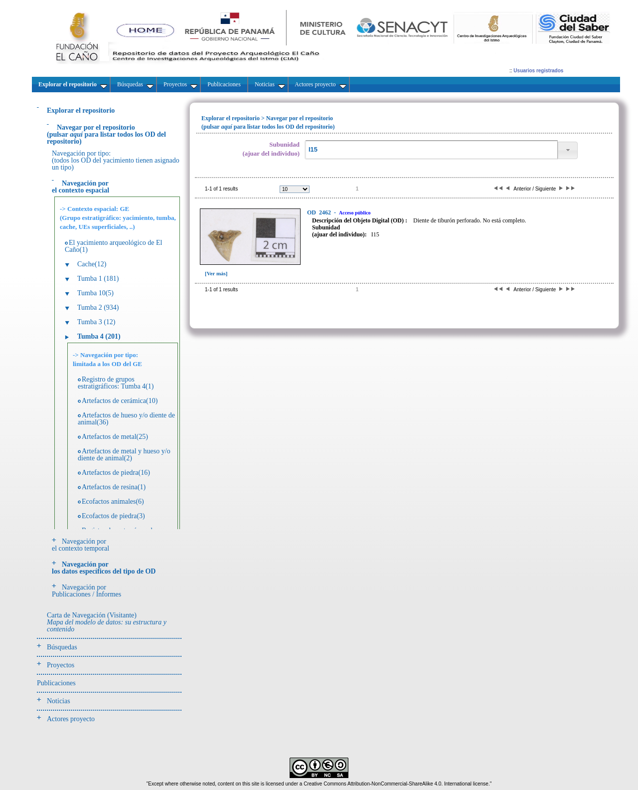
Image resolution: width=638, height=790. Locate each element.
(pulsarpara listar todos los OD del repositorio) (106, 134)
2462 (319, 212)
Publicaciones (56, 683)
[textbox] (431, 150)
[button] (568, 150)
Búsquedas (62, 647)
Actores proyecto (71, 719)
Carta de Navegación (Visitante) (106, 622)
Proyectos (60, 665)
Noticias (58, 701)
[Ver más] (216, 273)
